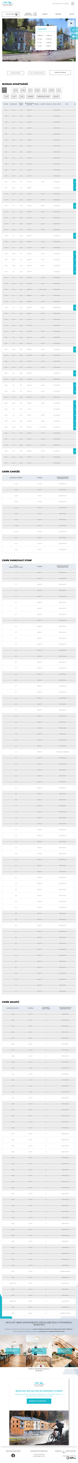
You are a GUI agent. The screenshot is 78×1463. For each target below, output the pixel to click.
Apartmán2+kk (13, 1351)
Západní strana (60, 72)
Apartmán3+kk (39, 1351)
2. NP (13, 96)
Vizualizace (12, 14)
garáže (30, 96)
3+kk (37, 90)
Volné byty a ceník (61, 3)
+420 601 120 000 (38, 1454)
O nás (63, 1451)
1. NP (6, 96)
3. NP (21, 96)
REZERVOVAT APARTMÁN (39, 1401)
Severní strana (15, 73)
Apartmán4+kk (65, 1351)
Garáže (44, 14)
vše (4, 89)
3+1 (44, 90)
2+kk (23, 90)
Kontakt (73, 1451)
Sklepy (56, 96)
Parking (58, 14)
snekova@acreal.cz (39, 1456)
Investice (58, 1451)
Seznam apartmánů (30, 14)
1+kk (15, 90)
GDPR (67, 1451)
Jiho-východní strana (37, 73)
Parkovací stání (43, 96)
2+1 (30, 90)
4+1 (59, 90)
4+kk (51, 90)
